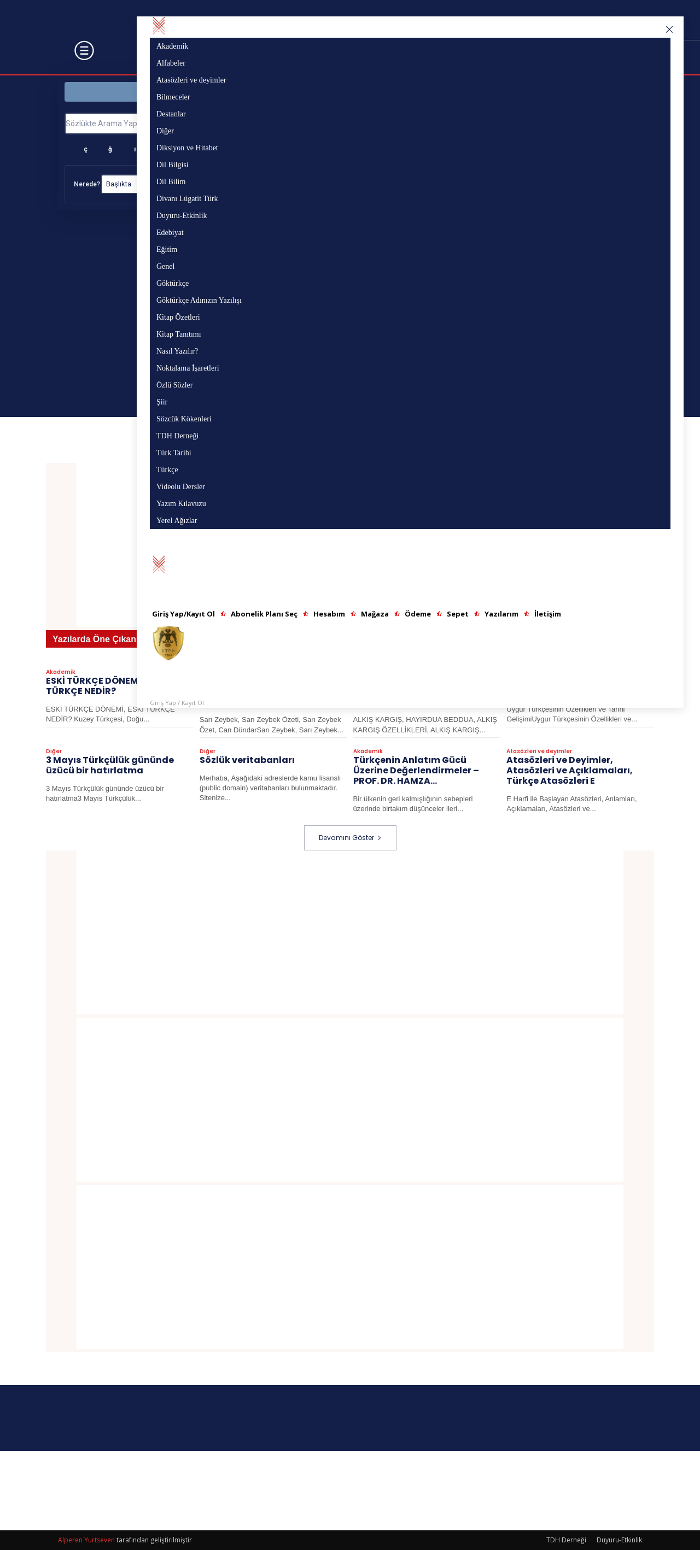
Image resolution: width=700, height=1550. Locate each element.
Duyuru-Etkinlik (619, 1540)
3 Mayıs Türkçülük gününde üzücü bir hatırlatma (110, 765)
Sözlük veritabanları (247, 760)
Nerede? (87, 184)
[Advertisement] (350, 932)
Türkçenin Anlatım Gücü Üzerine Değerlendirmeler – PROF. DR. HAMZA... (416, 771)
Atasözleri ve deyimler (539, 752)
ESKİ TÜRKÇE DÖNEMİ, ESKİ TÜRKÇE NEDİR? (105, 686)
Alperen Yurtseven (86, 1540)
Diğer (54, 752)
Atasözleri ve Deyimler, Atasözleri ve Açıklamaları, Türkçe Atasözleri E (569, 771)
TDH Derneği (566, 1540)
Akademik (60, 673)
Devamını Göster (350, 837)
